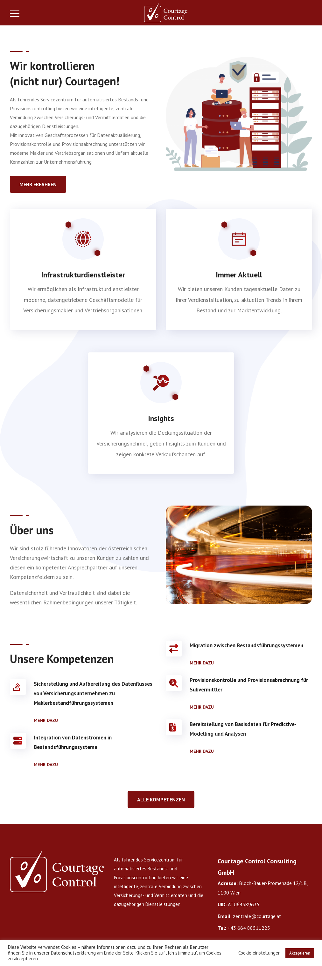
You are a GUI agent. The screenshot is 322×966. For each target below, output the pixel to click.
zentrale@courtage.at (257, 916)
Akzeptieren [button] (299, 953)
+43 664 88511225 (249, 928)
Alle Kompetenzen (161, 799)
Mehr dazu (46, 720)
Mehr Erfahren (38, 184)
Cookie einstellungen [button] (259, 953)
